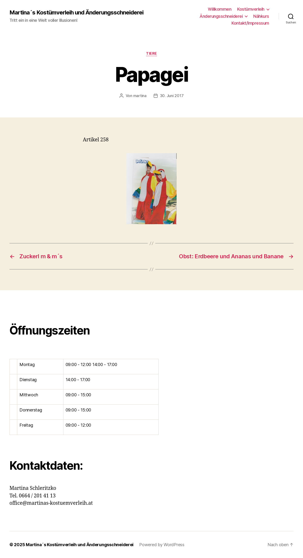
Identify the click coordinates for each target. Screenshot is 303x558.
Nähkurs (261, 16)
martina (140, 95)
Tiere (151, 53)
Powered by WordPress (161, 544)
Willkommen (219, 9)
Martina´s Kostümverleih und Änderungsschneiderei (76, 12)
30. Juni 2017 (172, 95)
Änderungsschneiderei (221, 16)
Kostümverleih (250, 9)
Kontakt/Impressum (250, 23)
